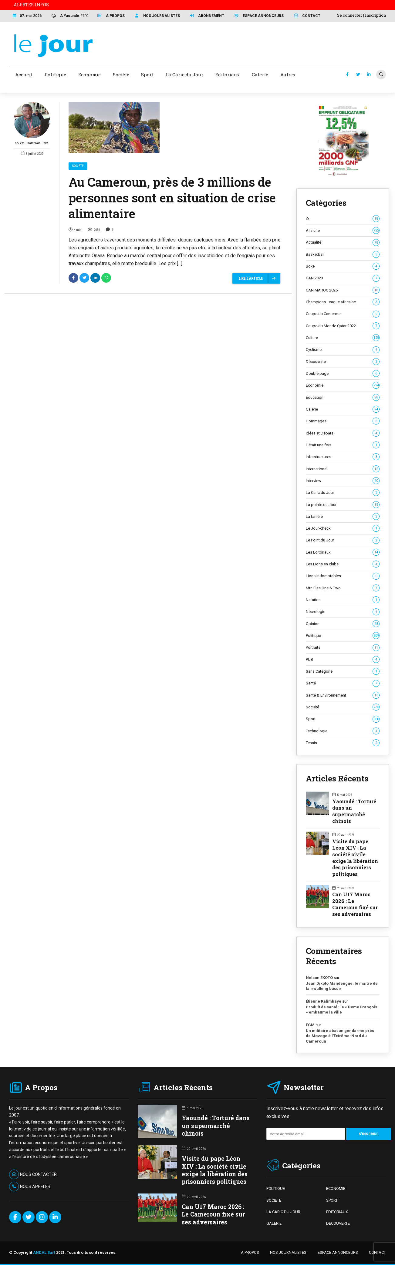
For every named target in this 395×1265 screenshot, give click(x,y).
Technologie (343, 731)
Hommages (343, 421)
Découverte (343, 362)
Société (78, 166)
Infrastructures (343, 457)
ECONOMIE (335, 1188)
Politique (343, 635)
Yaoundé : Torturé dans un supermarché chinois (354, 811)
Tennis (343, 743)
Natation (343, 600)
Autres (287, 75)
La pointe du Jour (343, 505)
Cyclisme (343, 349)
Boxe (343, 266)
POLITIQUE (275, 1188)
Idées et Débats (343, 433)
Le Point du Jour (343, 540)
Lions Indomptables (343, 576)
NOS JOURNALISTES (288, 1252)
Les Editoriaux (343, 552)
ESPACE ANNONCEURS (338, 1252)
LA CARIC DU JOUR (283, 1212)
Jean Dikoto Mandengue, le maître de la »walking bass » (342, 986)
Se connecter (349, 15)
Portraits (343, 647)
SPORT (332, 1200)
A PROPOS (250, 1252)
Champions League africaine (343, 302)
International (343, 469)
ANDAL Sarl (44, 1252)
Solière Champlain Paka (32, 123)
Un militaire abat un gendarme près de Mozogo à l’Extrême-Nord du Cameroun (340, 1036)
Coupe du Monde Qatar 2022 (343, 326)
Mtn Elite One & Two (343, 588)
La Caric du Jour (343, 492)
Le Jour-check (343, 528)
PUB (343, 659)
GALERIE (274, 1223)
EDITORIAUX (337, 1212)
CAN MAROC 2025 (343, 290)
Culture (343, 338)
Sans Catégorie (343, 671)
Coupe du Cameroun (343, 314)
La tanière (343, 516)
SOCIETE (273, 1200)
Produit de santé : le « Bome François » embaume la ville (341, 1010)
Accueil (23, 75)
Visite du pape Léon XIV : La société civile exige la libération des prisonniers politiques (355, 857)
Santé (343, 683)
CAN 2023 (343, 278)
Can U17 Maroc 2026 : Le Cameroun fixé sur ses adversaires (355, 904)
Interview (343, 481)
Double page (343, 373)
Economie (343, 385)
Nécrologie (343, 611)
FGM (310, 1025)
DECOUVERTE (338, 1223)
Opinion (343, 624)
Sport (343, 719)
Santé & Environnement (343, 695)
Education (343, 397)
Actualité (343, 242)
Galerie (343, 409)
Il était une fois (343, 445)
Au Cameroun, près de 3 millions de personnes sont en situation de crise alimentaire (172, 197)
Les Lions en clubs (343, 564)
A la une (343, 230)
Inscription (375, 15)
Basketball (343, 254)
